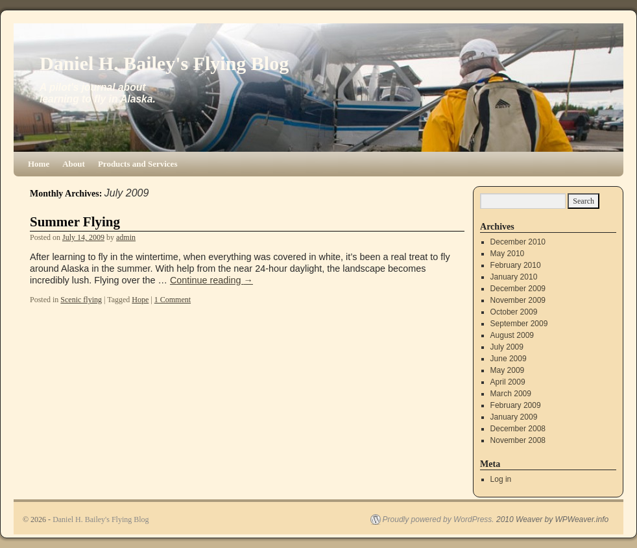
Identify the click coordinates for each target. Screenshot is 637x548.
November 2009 (518, 300)
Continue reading (211, 280)
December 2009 (518, 288)
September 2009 (519, 323)
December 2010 (518, 241)
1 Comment (172, 299)
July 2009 (506, 346)
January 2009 (514, 417)
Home (38, 164)
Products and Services (138, 164)
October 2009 (514, 311)
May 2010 (507, 253)
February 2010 (515, 265)
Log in (501, 479)
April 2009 (507, 382)
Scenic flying (81, 299)
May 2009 (507, 370)
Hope (140, 299)
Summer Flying (75, 222)
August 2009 (512, 335)
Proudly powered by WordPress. (438, 519)
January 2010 (514, 276)
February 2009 (515, 405)
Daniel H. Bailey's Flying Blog (164, 63)
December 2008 (518, 428)
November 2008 (518, 440)
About (73, 164)
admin (126, 237)
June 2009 (508, 358)
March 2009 (510, 393)
